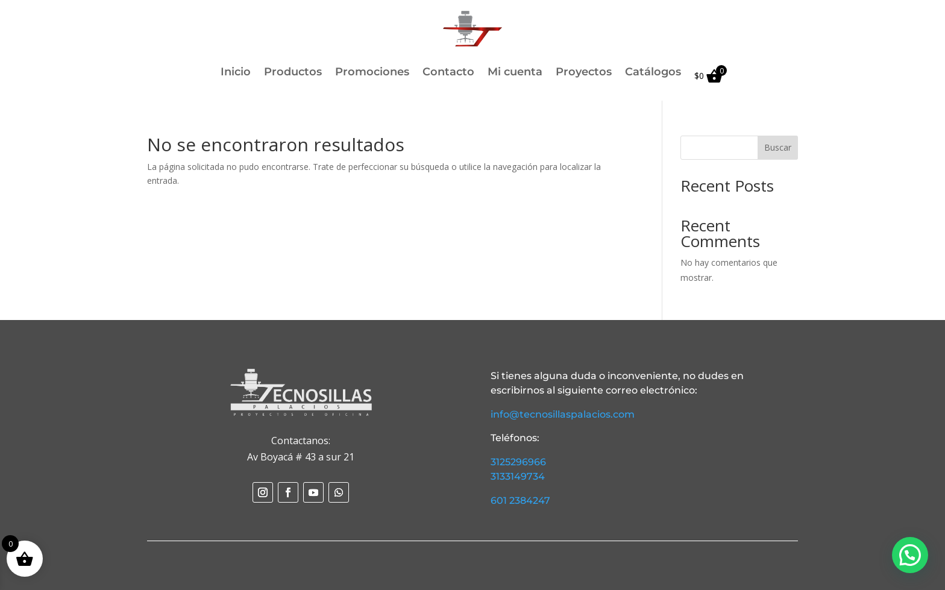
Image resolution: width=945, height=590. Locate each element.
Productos (293, 72)
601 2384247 (520, 500)
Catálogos (653, 72)
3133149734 (518, 476)
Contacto (448, 72)
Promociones (372, 72)
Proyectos (584, 72)
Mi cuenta (515, 72)
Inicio (236, 72)
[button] (910, 555)
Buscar (777, 147)
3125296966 (518, 462)
